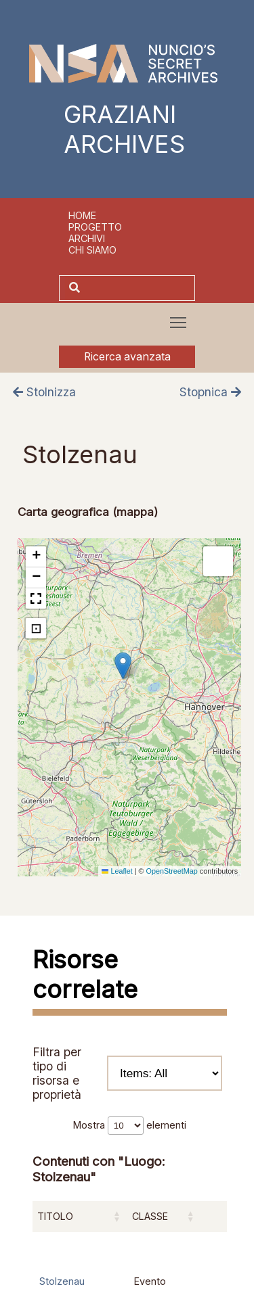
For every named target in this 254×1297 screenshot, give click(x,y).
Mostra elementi (129, 1125)
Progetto (95, 227)
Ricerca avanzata (127, 356)
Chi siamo (92, 250)
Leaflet (117, 871)
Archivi (86, 238)
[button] (122, 666)
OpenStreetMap (172, 871)
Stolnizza (44, 392)
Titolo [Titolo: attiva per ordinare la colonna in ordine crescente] (55, 1216)
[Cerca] (139, 288)
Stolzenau (62, 1281)
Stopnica (210, 392)
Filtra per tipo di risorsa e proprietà (127, 1073)
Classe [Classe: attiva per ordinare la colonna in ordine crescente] (150, 1216)
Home (82, 215)
